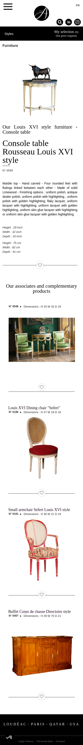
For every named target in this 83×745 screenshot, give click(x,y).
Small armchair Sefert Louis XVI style (39, 509)
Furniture (10, 46)
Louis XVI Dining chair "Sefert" (34, 408)
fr (78, 5)
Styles (9, 34)
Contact (60, 741)
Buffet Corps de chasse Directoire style (39, 611)
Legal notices (26, 741)
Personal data (45, 741)
